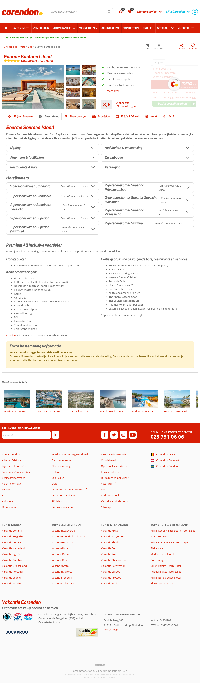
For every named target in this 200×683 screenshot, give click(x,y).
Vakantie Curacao (12, 542)
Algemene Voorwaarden (16, 472)
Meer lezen (113, 91)
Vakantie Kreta (60, 566)
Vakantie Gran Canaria (64, 542)
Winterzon (131, 28)
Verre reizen (88, 28)
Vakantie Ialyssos (111, 577)
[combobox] (81, 11)
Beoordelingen (78, 116)
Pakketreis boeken (111, 495)
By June (56, 472)
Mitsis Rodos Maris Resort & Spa (169, 542)
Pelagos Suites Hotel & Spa (166, 571)
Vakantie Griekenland (14, 566)
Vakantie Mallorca (62, 571)
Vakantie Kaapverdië (63, 530)
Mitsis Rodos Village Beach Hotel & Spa (173, 530)
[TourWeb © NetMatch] (100, 665)
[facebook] (104, 435)
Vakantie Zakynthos (63, 583)
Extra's (6, 495)
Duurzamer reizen (62, 460)
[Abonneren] (55, 435)
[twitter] (114, 435)
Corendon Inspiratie (63, 495)
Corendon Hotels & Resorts (67, 489)
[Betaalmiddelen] (16, 632)
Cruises (148, 28)
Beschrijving (52, 116)
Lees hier (11, 335)
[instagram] (123, 435)
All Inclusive (110, 28)
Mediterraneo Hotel (162, 554)
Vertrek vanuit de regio (114, 501)
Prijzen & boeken (24, 116)
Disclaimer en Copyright (115, 478)
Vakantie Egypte (11, 554)
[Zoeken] (109, 11)
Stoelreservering (61, 466)
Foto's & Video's (130, 116)
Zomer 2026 (41, 28)
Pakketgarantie (19, 37)
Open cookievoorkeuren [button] (115, 466)
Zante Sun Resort (161, 536)
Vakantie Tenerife (62, 577)
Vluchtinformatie (11, 483)
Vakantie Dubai (60, 554)
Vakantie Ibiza (60, 548)
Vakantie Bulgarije (12, 536)
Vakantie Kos (59, 560)
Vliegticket (186, 28)
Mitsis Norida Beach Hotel (166, 577)
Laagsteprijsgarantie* (46, 37)
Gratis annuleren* (75, 37)
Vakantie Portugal (12, 571)
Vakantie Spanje (11, 577)
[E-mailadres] (26, 435)
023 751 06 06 (167, 437)
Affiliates (57, 501)
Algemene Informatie (14, 466)
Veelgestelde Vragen (13, 478)
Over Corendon (11, 454)
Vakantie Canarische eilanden (69, 536)
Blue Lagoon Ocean (162, 583)
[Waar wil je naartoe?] (81, 11)
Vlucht (171, 116)
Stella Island (157, 548)
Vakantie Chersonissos (114, 560)
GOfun (55, 483)
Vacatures (106, 483)
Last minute (21, 28)
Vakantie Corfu (109, 548)
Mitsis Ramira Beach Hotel (166, 566)
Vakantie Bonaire (12, 530)
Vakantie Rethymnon (113, 566)
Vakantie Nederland (13, 548)
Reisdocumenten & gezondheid (70, 454)
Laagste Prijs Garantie (113, 454)
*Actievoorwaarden (63, 507)
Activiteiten (104, 116)
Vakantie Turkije (11, 583)
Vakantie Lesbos (110, 571)
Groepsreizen (9, 507)
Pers (103, 489)
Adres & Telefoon (12, 460)
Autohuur (7, 501)
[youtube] (133, 435)
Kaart (153, 116)
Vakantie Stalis (109, 583)
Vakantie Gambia (12, 560)
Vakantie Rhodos (111, 542)
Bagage (6, 489)
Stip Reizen (58, 478)
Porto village (158, 560)
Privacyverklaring (111, 472)
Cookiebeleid (108, 460)
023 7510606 (111, 630)
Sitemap (106, 507)
